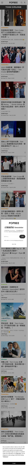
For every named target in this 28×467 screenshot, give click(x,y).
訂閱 (22, 236)
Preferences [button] (5, 456)
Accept (14, 463)
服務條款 (17, 240)
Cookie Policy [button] (18, 453)
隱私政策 (21, 240)
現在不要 (14, 244)
